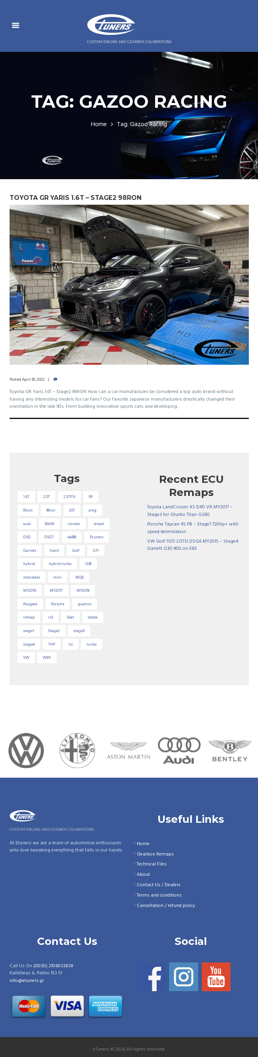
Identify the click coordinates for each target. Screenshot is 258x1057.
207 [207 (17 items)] (72, 510)
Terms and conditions (159, 895)
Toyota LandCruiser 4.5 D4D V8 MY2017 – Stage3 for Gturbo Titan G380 (189, 511)
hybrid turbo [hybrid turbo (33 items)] (60, 564)
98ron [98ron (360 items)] (50, 510)
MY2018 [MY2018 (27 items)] (83, 590)
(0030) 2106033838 (53, 966)
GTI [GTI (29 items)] (96, 550)
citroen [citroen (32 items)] (74, 524)
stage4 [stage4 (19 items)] (29, 644)
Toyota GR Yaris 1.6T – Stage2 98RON (76, 198)
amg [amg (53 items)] (93, 510)
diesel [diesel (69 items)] (99, 524)
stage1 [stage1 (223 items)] (28, 631)
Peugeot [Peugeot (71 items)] (30, 604)
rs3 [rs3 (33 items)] (50, 617)
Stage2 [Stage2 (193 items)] (54, 631)
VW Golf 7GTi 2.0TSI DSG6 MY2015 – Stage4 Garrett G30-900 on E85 (192, 545)
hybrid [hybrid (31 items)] (29, 564)
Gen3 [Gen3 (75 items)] (54, 550)
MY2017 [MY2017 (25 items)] (56, 590)
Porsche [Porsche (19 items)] (57, 604)
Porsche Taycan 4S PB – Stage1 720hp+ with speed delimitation (192, 528)
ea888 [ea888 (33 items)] (71, 537)
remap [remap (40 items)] (29, 617)
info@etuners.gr (27, 981)
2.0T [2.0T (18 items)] (46, 497)
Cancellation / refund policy (166, 906)
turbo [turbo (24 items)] (92, 644)
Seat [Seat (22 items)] (70, 617)
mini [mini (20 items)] (57, 577)
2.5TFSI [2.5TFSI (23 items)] (69, 497)
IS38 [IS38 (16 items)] (88, 564)
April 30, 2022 (33, 379)
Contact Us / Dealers (159, 885)
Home (99, 124)
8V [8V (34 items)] (91, 497)
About (143, 875)
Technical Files (152, 864)
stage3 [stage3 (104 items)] (79, 631)
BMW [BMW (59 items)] (49, 524)
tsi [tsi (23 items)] (71, 644)
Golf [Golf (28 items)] (75, 550)
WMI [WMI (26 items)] (47, 657)
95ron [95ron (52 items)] (28, 510)
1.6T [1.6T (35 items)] (26, 497)
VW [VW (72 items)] (26, 657)
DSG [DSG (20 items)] (27, 537)
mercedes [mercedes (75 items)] (31, 577)
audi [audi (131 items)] (27, 524)
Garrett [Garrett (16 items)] (29, 550)
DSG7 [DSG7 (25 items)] (49, 537)
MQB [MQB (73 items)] (79, 577)
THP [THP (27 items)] (51, 644)
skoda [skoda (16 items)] (93, 617)
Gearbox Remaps (155, 854)
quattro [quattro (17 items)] (84, 604)
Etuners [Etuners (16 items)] (96, 537)
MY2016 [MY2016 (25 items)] (29, 590)
